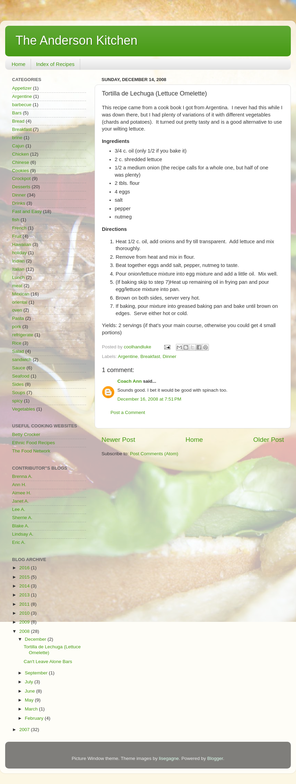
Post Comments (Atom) (154, 453)
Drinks (18, 203)
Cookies (20, 170)
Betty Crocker (26, 434)
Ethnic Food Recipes (33, 442)
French (19, 228)
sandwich (21, 359)
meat (17, 285)
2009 (25, 622)
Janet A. (20, 501)
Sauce (18, 367)
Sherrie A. (22, 517)
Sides (18, 384)
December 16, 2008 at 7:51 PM (149, 399)
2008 (25, 631)
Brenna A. (22, 476)
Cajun (18, 145)
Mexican (20, 293)
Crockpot (21, 178)
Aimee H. (21, 492)
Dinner (169, 356)
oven (17, 310)
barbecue (21, 104)
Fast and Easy (27, 211)
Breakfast (150, 356)
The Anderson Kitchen (76, 40)
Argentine (128, 356)
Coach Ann (129, 381)
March (32, 709)
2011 (25, 604)
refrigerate (22, 334)
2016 (25, 567)
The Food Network (31, 450)
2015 (25, 577)
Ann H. (19, 484)
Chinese (20, 162)
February (35, 718)
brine (17, 137)
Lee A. (18, 509)
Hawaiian (21, 244)
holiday (19, 252)
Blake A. (20, 525)
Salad (18, 351)
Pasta (18, 318)
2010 (25, 613)
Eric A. (18, 542)
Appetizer (22, 88)
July (29, 681)
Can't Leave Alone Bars (48, 661)
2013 (25, 594)
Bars (17, 112)
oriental (19, 302)
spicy (17, 400)
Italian (18, 269)
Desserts (21, 186)
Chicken (20, 154)
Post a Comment (127, 412)
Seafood (20, 376)
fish (15, 219)
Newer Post (118, 439)
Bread (18, 121)
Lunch (18, 277)
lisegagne (169, 758)
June (30, 691)
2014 (25, 586)
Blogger (215, 758)
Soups (18, 392)
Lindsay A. (22, 534)
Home (18, 64)
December (36, 639)
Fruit (16, 236)
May (30, 700)
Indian (18, 261)
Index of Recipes (55, 64)
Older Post (268, 439)
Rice (16, 343)
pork (16, 326)
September (37, 672)
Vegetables (23, 409)
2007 (25, 729)
